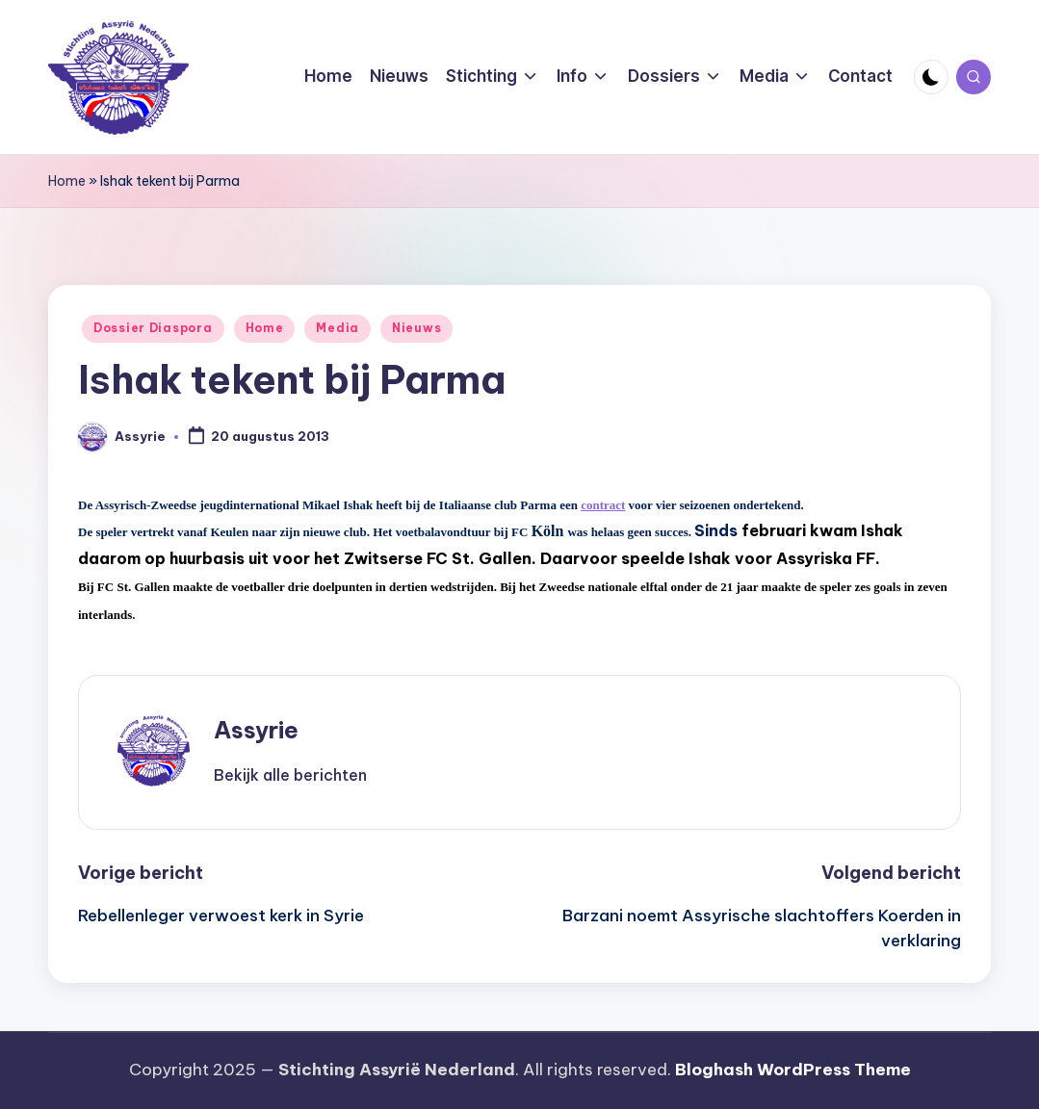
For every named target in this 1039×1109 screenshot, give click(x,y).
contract (603, 505)
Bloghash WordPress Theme (793, 1069)
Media (337, 328)
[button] (290, 775)
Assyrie (256, 729)
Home (67, 181)
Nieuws (416, 328)
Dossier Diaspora (153, 328)
